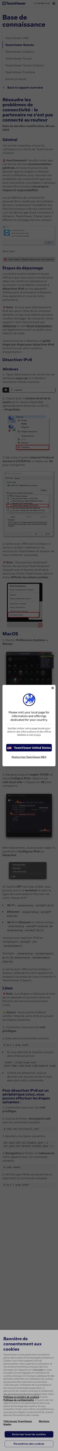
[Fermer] (52, 688)
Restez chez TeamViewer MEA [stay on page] (29, 757)
